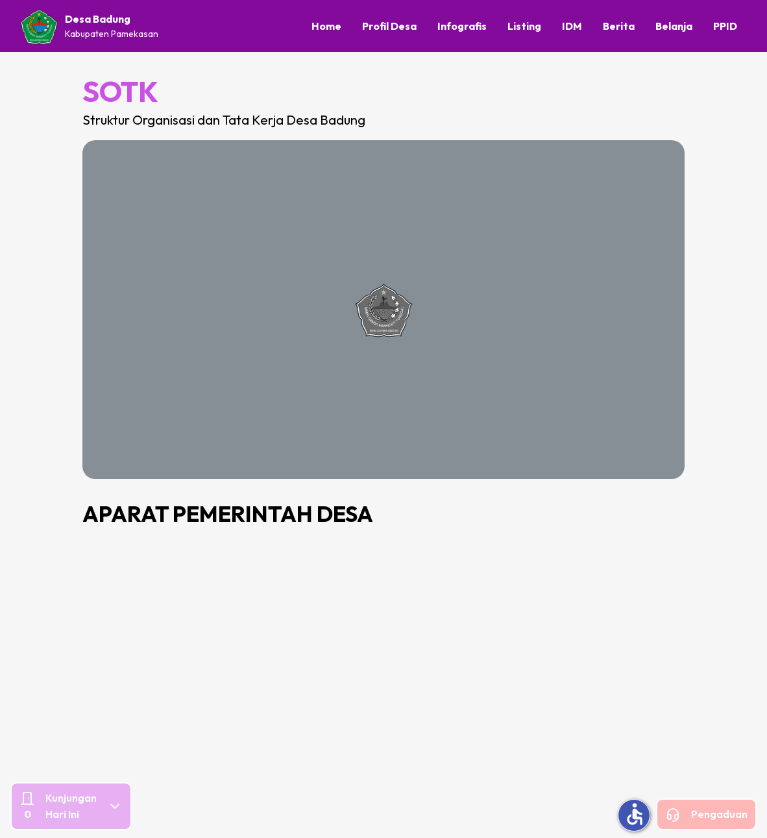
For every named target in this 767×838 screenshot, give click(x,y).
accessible (635, 814)
